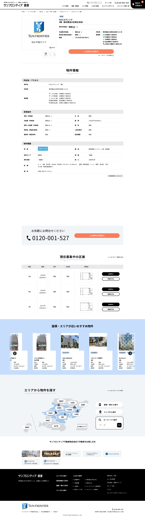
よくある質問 (111, 485)
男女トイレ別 (43, 149)
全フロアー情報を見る (117, 258)
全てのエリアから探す (116, 397)
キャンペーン (123, 6)
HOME (23, 11)
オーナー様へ (108, 3)
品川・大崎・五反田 (51, 11)
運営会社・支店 (111, 482)
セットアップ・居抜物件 (93, 492)
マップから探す (61, 496)
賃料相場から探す (62, 487)
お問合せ (110, 274)
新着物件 (77, 486)
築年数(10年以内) (91, 486)
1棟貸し (76, 492)
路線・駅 (75, 6)
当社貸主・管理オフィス (114, 489)
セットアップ (108, 6)
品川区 (41, 11)
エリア (65, 6)
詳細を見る (111, 279)
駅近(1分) (89, 489)
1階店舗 (76, 489)
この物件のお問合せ (91, 52)
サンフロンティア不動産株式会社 (30, 518)
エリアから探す (32, 11)
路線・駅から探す (62, 491)
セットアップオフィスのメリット (117, 499)
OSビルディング (64, 11)
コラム (109, 495)
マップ (85, 6)
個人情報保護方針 (45, 518)
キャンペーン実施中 (92, 496)
